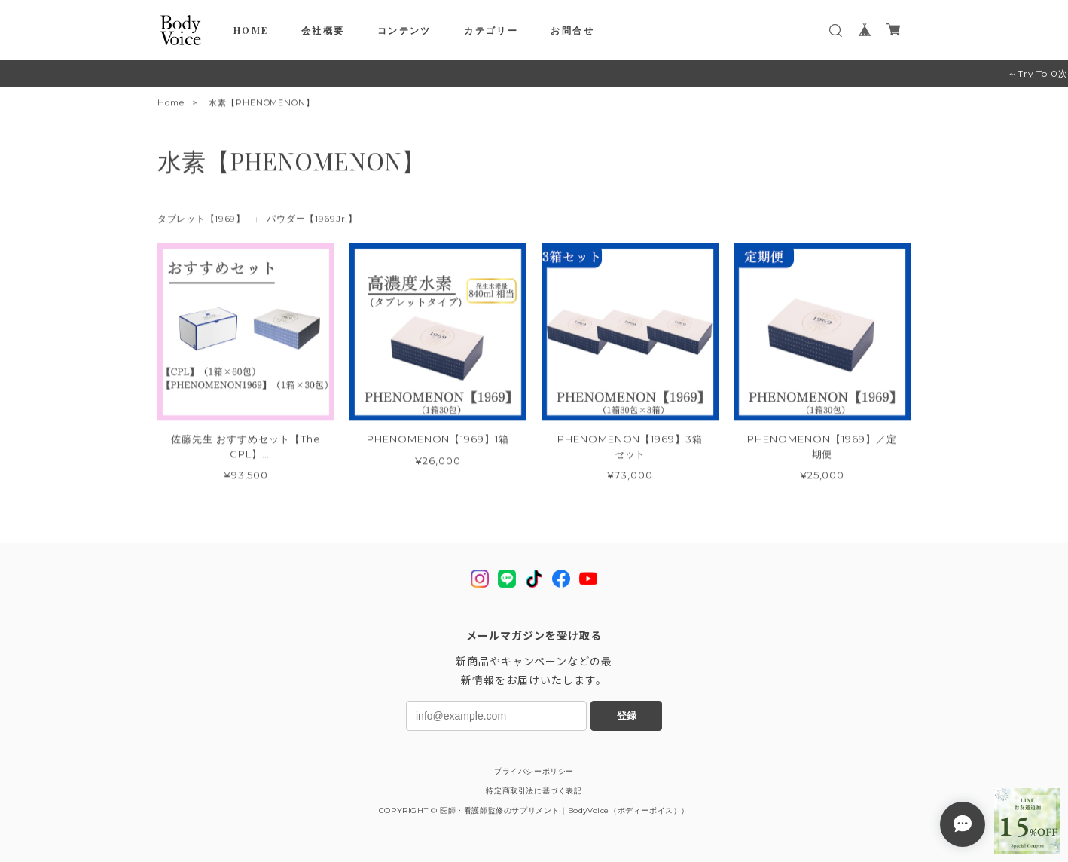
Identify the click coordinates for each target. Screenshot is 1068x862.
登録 (626, 715)
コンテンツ (404, 30)
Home (171, 105)
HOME (251, 30)
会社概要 (323, 30)
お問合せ (572, 30)
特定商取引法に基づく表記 (533, 791)
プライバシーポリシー (534, 771)
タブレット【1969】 (201, 221)
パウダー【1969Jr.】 (312, 221)
